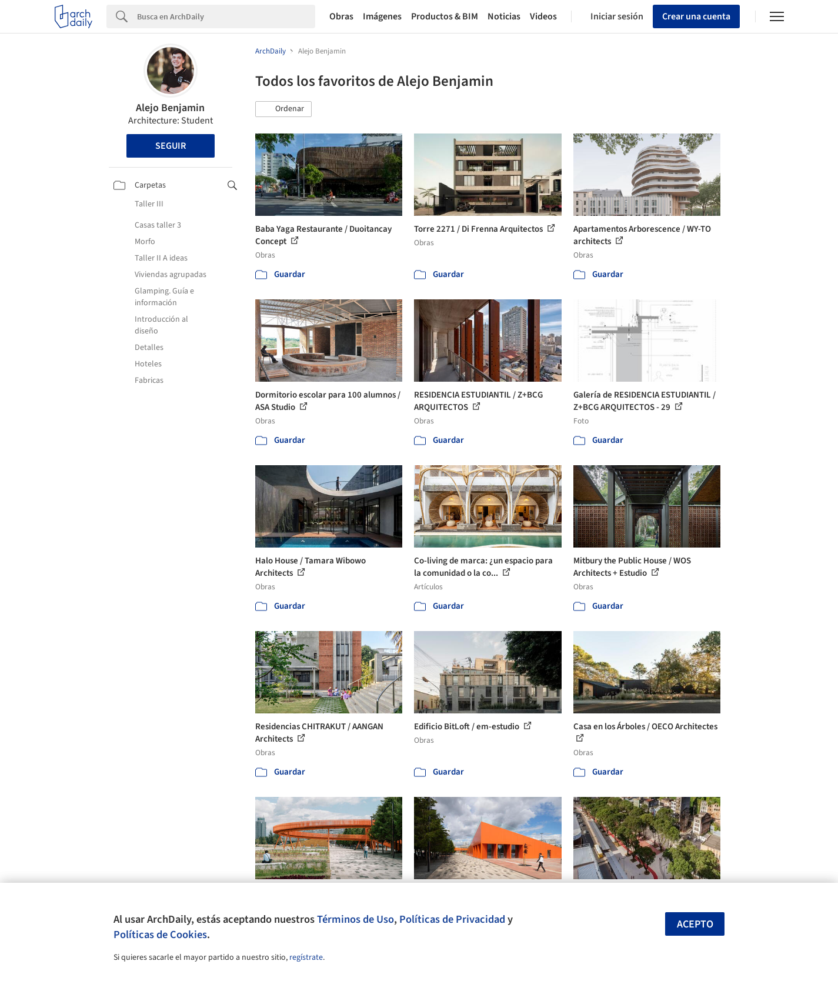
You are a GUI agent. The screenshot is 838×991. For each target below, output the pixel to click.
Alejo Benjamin (170, 108)
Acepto (695, 924)
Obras (341, 16)
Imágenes (382, 16)
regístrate (306, 957)
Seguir (170, 145)
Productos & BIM (444, 16)
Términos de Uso (355, 919)
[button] (283, 109)
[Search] (226, 16)
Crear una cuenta (696, 16)
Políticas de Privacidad (452, 919)
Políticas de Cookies (160, 934)
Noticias (504, 16)
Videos (543, 16)
